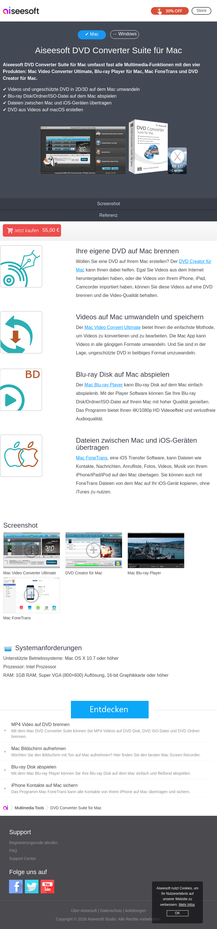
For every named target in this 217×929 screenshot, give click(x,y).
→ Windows (124, 33)
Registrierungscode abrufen (33, 842)
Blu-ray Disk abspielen (33, 767)
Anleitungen (135, 910)
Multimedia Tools (29, 808)
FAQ (13, 850)
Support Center (22, 858)
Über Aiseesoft (84, 910)
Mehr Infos (187, 905)
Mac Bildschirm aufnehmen (38, 748)
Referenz (108, 215)
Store (201, 10)
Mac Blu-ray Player (103, 384)
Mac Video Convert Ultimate (112, 327)
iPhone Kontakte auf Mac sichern (44, 785)
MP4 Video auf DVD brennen (40, 724)
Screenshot (108, 203)
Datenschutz (111, 910)
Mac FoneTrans (91, 457)
